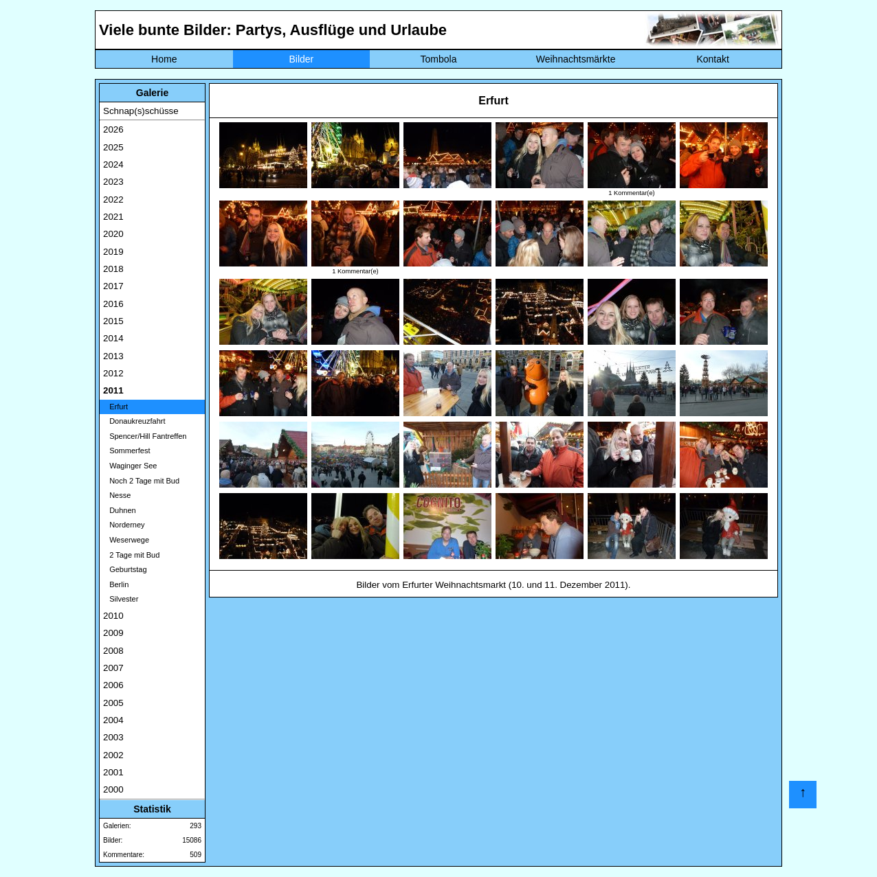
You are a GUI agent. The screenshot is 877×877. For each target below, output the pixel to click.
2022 (113, 199)
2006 (113, 685)
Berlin (116, 584)
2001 (113, 772)
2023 (113, 181)
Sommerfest (126, 450)
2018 (113, 269)
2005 (113, 703)
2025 (113, 147)
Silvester (120, 599)
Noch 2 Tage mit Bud (141, 481)
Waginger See (130, 466)
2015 (113, 321)
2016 (113, 304)
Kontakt (712, 59)
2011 (113, 390)
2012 (113, 373)
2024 (113, 164)
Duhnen (119, 510)
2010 (113, 616)
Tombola (439, 59)
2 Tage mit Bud (131, 555)
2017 (113, 286)
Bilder (301, 59)
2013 (113, 356)
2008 (113, 651)
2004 (113, 720)
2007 (113, 668)
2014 (113, 338)
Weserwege (126, 540)
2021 (113, 217)
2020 (113, 234)
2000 (113, 789)
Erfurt (115, 406)
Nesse (117, 495)
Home (164, 59)
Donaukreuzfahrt (134, 421)
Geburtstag (125, 569)
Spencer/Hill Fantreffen (144, 436)
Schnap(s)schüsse (141, 111)
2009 (113, 633)
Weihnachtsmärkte (576, 59)
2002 (113, 755)
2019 (113, 252)
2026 (113, 129)
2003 (113, 737)
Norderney (124, 525)
